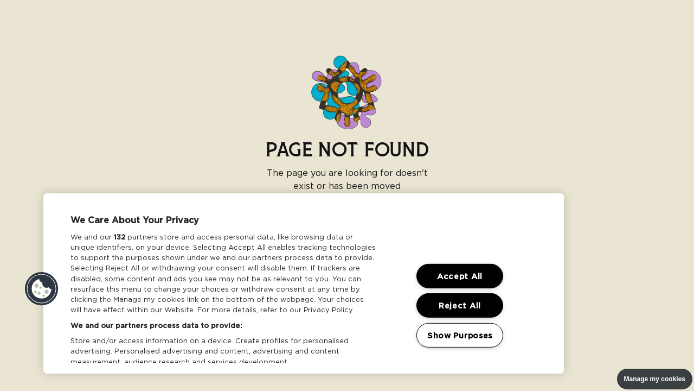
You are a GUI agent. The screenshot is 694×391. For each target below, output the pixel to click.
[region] (303, 283)
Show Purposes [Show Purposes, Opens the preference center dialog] (459, 335)
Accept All (460, 276)
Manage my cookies (654, 379)
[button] (41, 289)
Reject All (460, 305)
